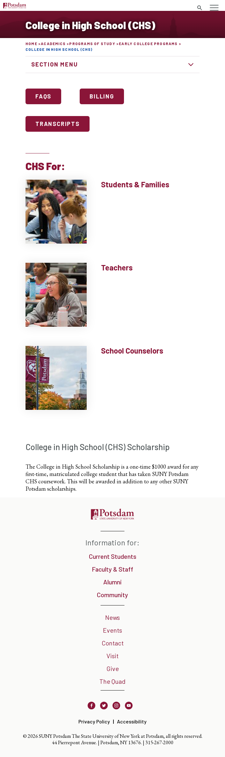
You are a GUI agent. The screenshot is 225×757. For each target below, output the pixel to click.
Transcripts (57, 123)
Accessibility (132, 721)
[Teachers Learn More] (112, 295)
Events (112, 630)
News (112, 617)
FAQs (43, 96)
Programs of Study (92, 43)
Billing (102, 96)
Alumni (112, 582)
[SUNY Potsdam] (112, 517)
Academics (53, 43)
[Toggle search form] (199, 8)
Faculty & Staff (112, 569)
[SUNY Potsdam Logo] (14, 6)
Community (112, 594)
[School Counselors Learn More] (112, 378)
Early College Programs (148, 43)
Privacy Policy (94, 721)
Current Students (112, 556)
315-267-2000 (159, 742)
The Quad (112, 681)
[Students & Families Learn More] (112, 212)
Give (112, 668)
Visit (112, 655)
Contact (113, 643)
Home (31, 43)
